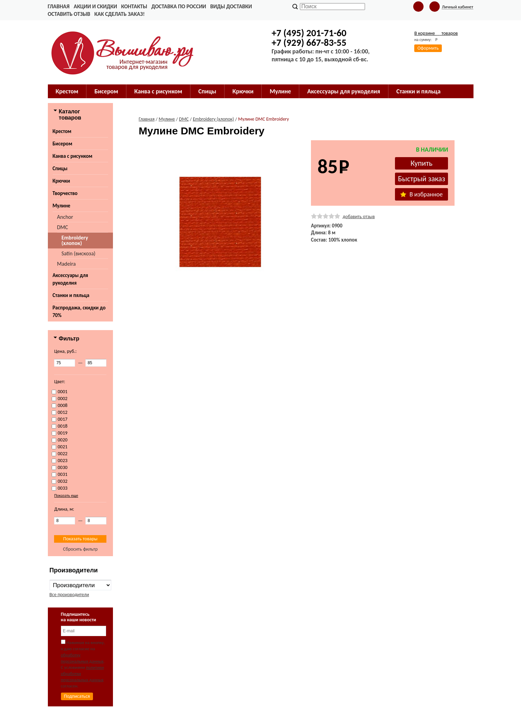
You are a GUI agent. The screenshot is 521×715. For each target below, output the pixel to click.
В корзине (436, 33)
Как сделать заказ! (119, 14)
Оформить (428, 48)
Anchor (65, 217)
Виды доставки (231, 6)
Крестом (62, 131)
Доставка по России (178, 6)
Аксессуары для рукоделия (70, 279)
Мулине (62, 206)
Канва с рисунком (73, 156)
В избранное (421, 194)
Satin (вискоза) (79, 253)
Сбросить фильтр (80, 549)
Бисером (62, 144)
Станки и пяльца (71, 295)
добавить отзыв (359, 216)
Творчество (65, 193)
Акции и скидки (95, 6)
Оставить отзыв (69, 14)
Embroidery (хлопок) (75, 240)
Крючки (61, 181)
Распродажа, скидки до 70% (79, 311)
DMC (62, 227)
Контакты (134, 6)
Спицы (60, 168)
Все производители (69, 594)
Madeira (66, 264)
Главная (59, 6)
